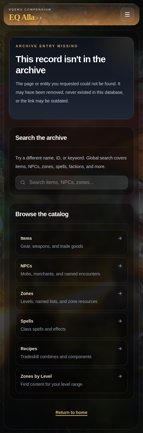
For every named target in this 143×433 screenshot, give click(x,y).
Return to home (71, 412)
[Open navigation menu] (127, 14)
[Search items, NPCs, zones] (71, 182)
